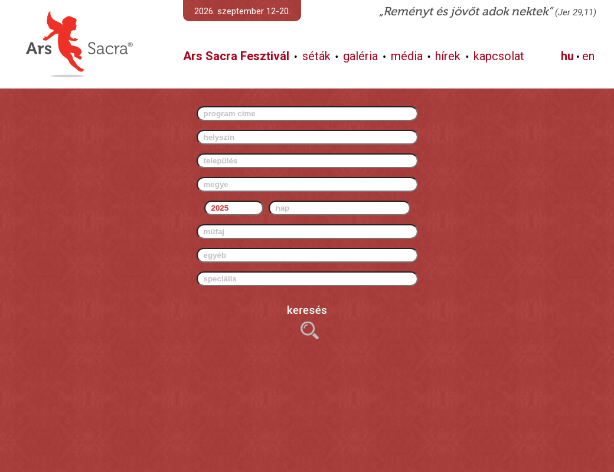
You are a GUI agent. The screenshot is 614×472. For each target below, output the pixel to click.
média (407, 56)
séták (316, 56)
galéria (360, 56)
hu (567, 56)
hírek (447, 56)
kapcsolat (498, 56)
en (588, 56)
